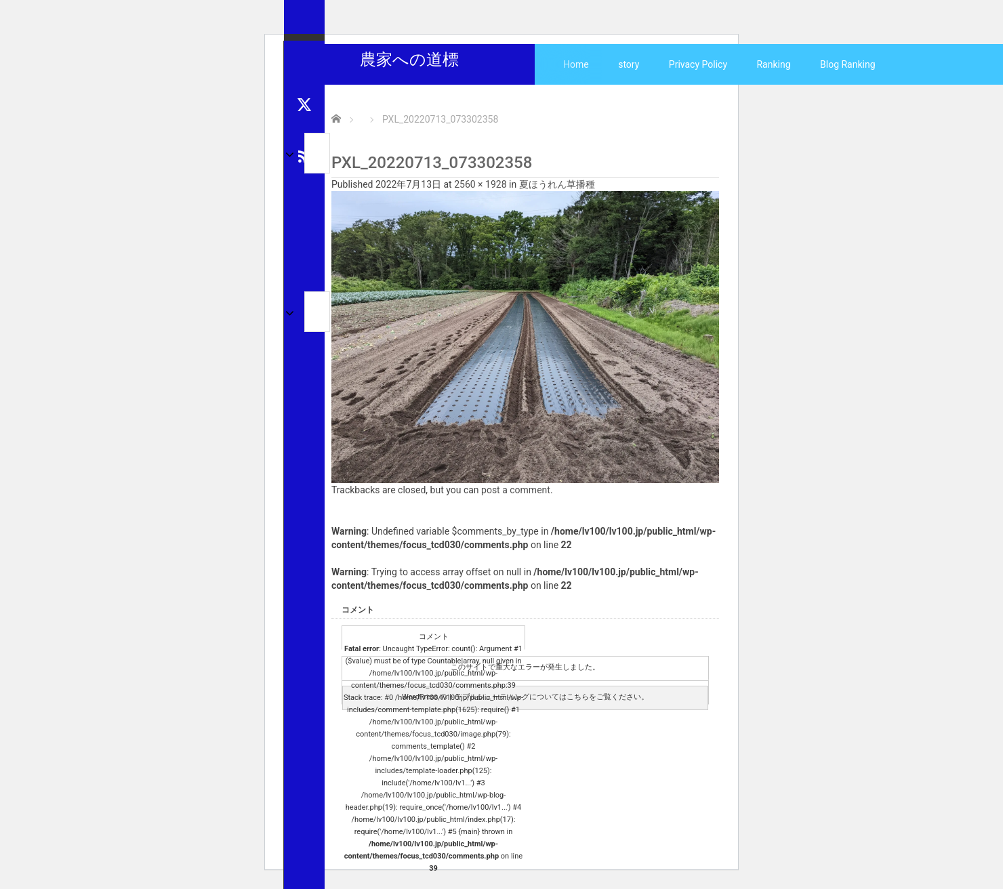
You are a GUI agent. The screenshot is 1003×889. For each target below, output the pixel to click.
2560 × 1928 (480, 184)
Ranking (773, 64)
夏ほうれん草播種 (557, 184)
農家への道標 (409, 59)
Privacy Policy (698, 64)
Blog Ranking (848, 64)
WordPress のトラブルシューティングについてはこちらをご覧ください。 (525, 696)
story (628, 64)
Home (576, 64)
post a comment (515, 489)
